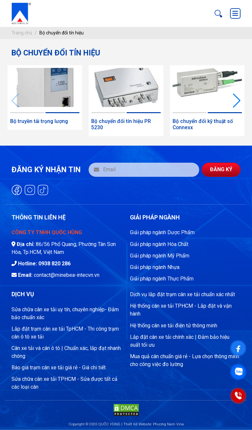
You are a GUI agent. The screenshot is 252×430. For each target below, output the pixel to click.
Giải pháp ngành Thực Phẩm (162, 279)
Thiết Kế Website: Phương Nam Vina (153, 424)
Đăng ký (221, 169)
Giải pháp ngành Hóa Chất (159, 244)
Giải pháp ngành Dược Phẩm (162, 232)
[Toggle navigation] (235, 13)
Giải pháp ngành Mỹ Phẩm (159, 256)
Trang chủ (21, 32)
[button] (236, 100)
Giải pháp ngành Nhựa (154, 267)
